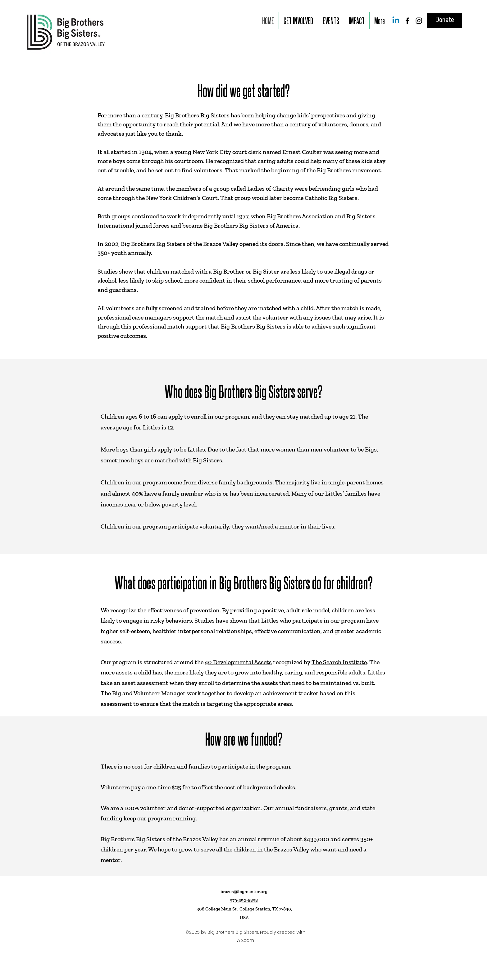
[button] (298, 20)
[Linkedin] (396, 20)
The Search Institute (339, 662)
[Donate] (444, 20)
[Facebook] (407, 20)
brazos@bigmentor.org (244, 891)
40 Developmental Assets (238, 662)
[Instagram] (419, 20)
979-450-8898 (244, 900)
